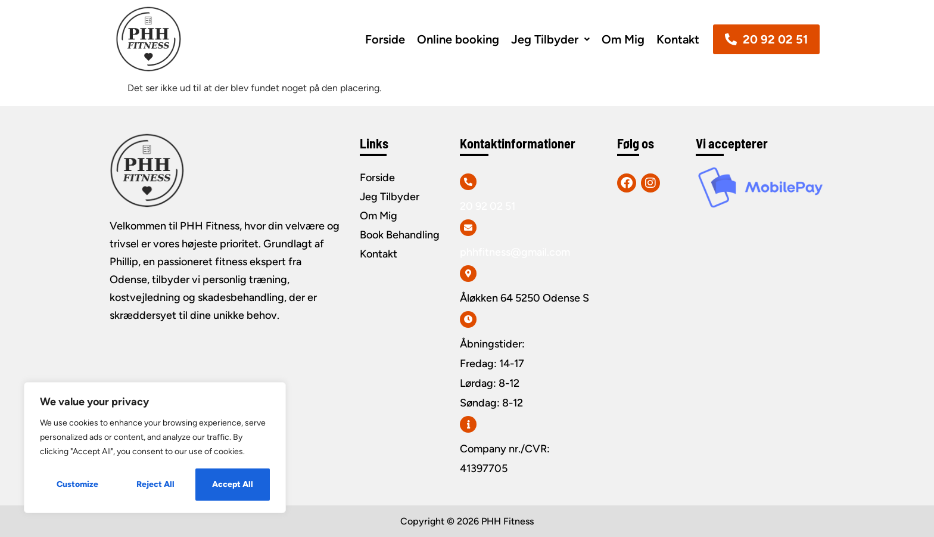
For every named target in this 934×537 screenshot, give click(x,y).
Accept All (232, 484)
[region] (155, 447)
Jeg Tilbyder (550, 39)
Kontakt (677, 39)
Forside (385, 39)
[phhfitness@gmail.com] (468, 227)
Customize (77, 484)
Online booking (458, 39)
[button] (550, 39)
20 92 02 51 (487, 206)
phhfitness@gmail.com (515, 252)
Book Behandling (400, 234)
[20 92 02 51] (468, 181)
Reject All (155, 484)
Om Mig (623, 39)
